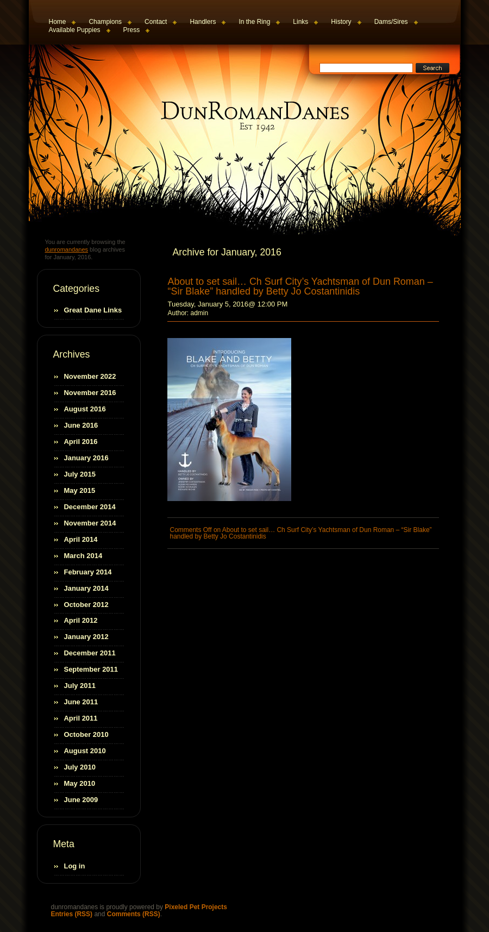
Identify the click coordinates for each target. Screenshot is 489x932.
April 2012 (81, 620)
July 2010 (80, 767)
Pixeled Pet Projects (196, 907)
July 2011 (80, 685)
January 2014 (86, 588)
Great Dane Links (93, 310)
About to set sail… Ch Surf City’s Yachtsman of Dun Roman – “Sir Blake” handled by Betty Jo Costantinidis (300, 287)
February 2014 (88, 572)
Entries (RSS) (72, 914)
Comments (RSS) (133, 914)
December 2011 (90, 653)
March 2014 (83, 556)
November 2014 (90, 523)
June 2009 (81, 800)
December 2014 (90, 507)
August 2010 (85, 751)
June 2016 (81, 425)
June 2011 (81, 702)
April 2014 (81, 539)
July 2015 (80, 474)
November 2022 (90, 376)
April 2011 (81, 718)
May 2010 (80, 783)
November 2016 (90, 393)
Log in (74, 866)
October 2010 (86, 734)
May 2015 (80, 490)
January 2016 (86, 458)
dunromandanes (246, 116)
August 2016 (85, 409)
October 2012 (86, 605)
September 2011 (91, 669)
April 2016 (81, 441)
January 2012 (86, 637)
